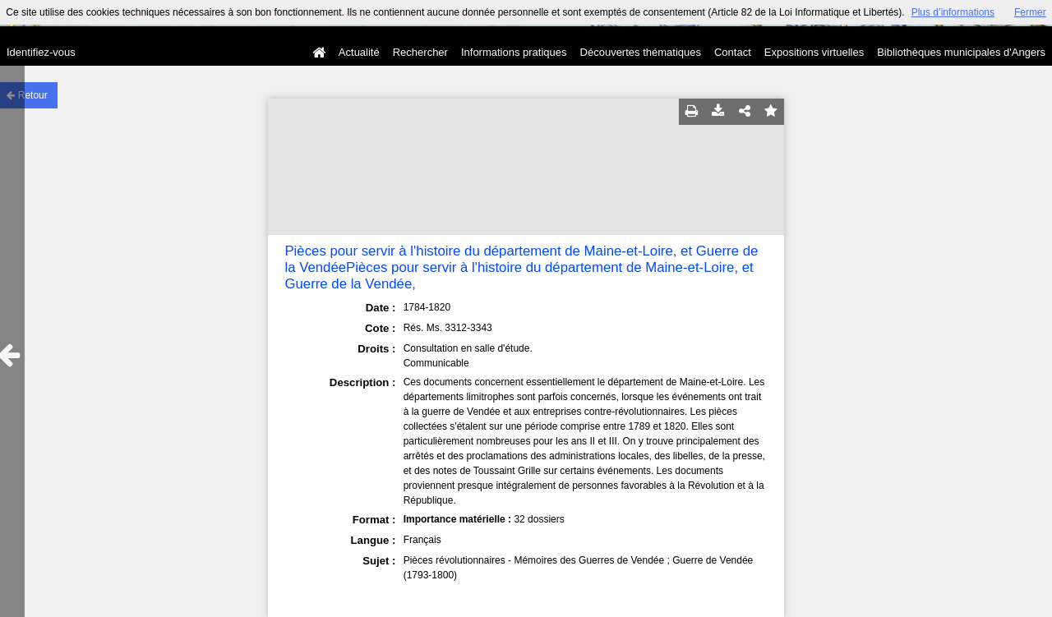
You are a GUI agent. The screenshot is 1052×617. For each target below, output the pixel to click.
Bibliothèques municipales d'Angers (961, 52)
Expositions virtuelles (814, 52)
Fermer (1030, 12)
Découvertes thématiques (640, 52)
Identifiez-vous (41, 52)
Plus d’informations (952, 12)
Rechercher (420, 52)
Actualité (359, 52)
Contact (732, 52)
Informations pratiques (514, 52)
